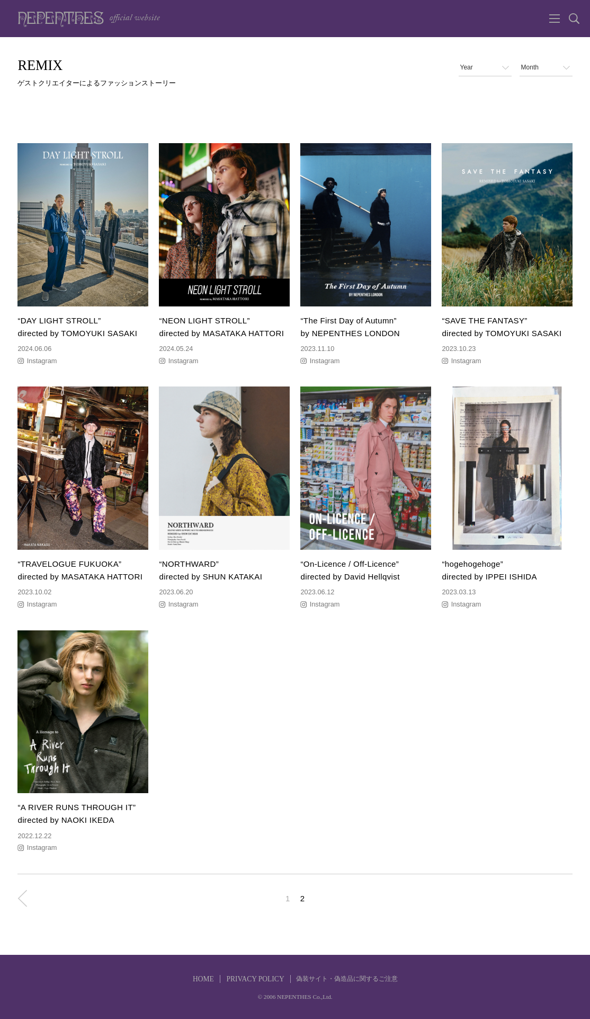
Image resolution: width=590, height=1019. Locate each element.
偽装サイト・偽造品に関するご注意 (347, 978)
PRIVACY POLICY (255, 979)
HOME (203, 979)
